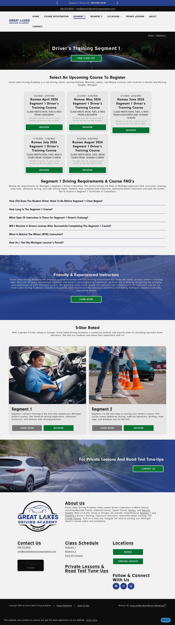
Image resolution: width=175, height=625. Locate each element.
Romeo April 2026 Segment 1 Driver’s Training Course (44, 103)
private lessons (73, 518)
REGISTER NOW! (98, 3)
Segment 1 (22, 408)
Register (44, 127)
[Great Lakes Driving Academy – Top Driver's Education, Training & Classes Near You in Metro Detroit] (19, 21)
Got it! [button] (165, 620)
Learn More (86, 299)
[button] (9, 341)
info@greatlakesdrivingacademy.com (95, 9)
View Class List (86, 58)
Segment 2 (102, 408)
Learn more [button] (92, 620)
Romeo (132, 510)
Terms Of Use (83, 606)
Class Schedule (82, 542)
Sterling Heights (128, 561)
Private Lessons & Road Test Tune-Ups (86, 568)
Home (151, 35)
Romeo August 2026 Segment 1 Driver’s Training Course (87, 146)
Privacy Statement (64, 606)
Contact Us (148, 469)
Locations (123, 542)
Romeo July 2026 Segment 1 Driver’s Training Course (44, 146)
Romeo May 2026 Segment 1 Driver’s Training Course (87, 103)
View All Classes (74, 555)
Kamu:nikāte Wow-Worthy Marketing (148, 606)
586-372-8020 (67, 9)
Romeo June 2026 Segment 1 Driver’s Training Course (130, 103)
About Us (75, 503)
